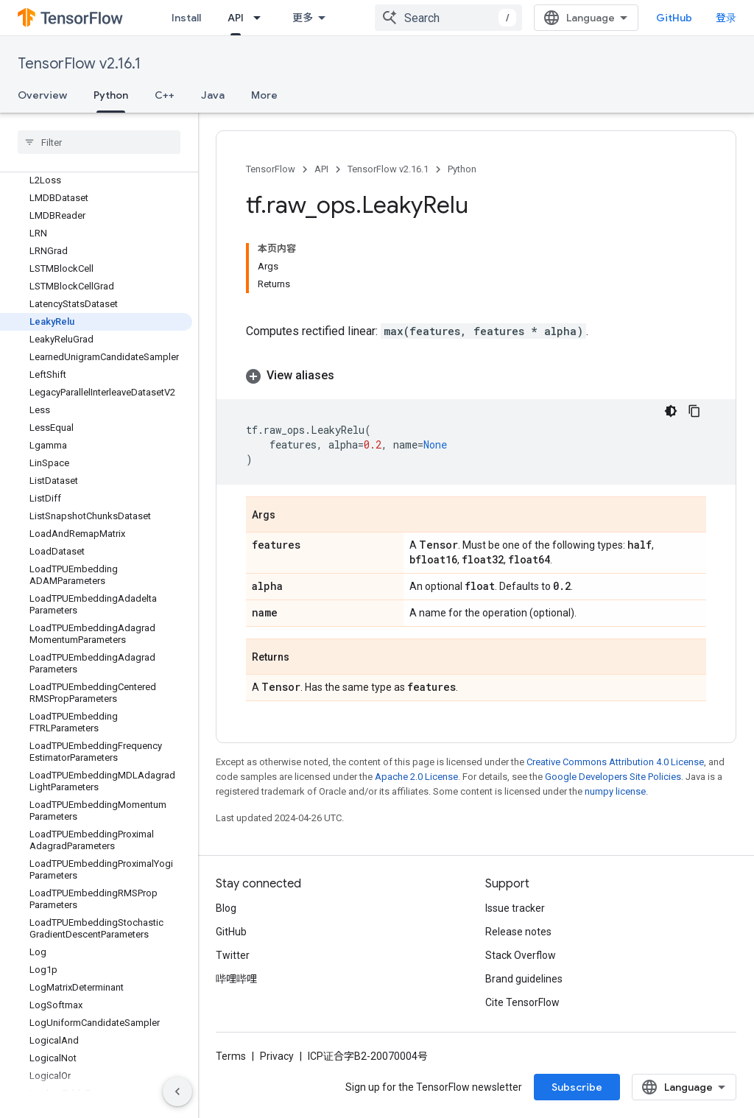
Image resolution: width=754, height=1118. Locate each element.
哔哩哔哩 (236, 979)
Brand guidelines (524, 979)
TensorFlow (270, 169)
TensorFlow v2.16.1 (79, 64)
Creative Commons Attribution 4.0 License (615, 761)
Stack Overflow (520, 955)
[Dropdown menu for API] (261, 17)
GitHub (674, 17)
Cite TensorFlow (522, 1002)
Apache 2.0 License (416, 776)
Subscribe (577, 1087)
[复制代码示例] (694, 411)
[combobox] (448, 17)
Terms (231, 1056)
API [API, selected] (236, 17)
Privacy (277, 1056)
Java (213, 95)
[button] (476, 375)
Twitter (233, 955)
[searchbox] (99, 142)
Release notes (518, 932)
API (321, 169)
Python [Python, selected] (111, 95)
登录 (726, 18)
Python (462, 169)
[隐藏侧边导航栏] (177, 1091)
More (264, 95)
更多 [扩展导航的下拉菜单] (302, 17)
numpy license (615, 791)
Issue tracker (515, 908)
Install (186, 17)
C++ (165, 95)
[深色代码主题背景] (671, 411)
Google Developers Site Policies (613, 776)
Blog (226, 908)
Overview (42, 95)
